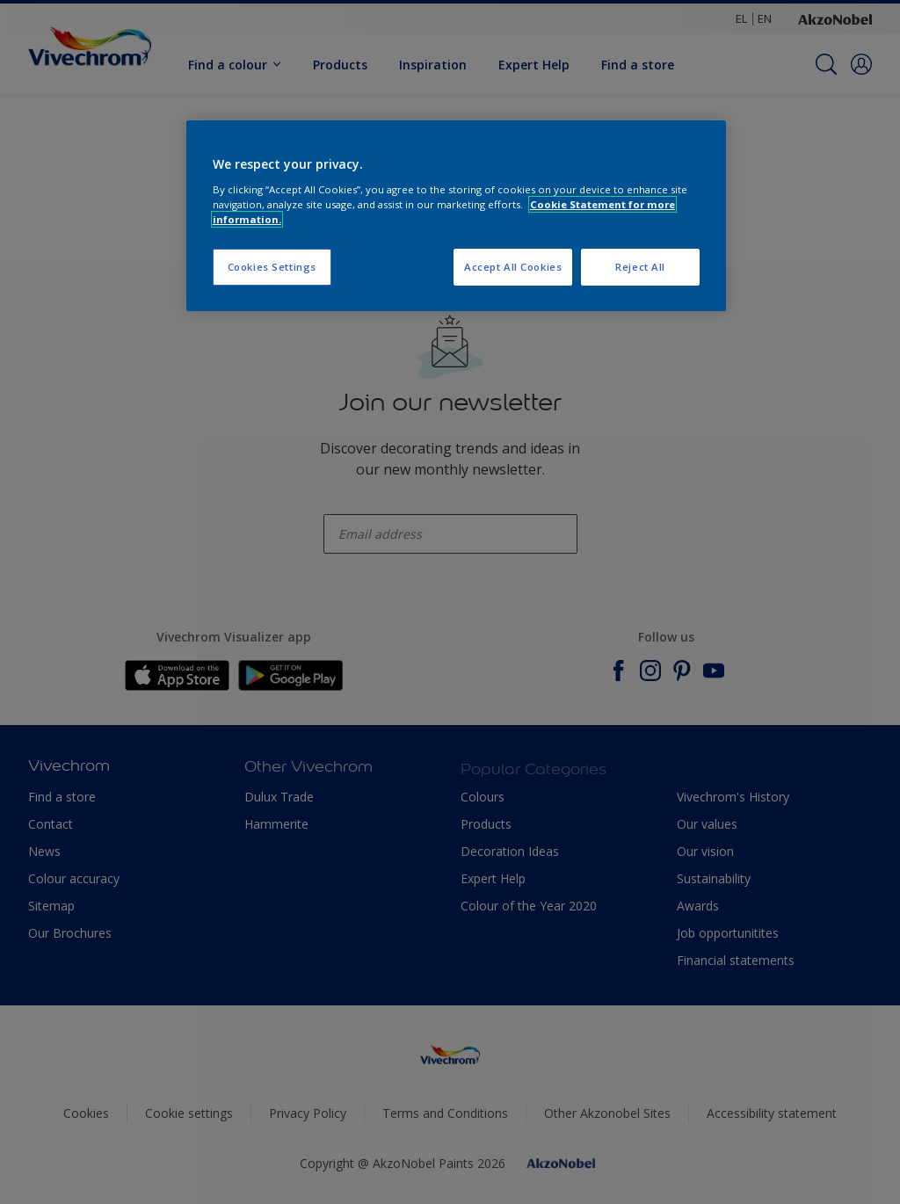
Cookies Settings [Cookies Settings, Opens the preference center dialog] (272, 266)
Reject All (640, 266)
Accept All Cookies (513, 266)
